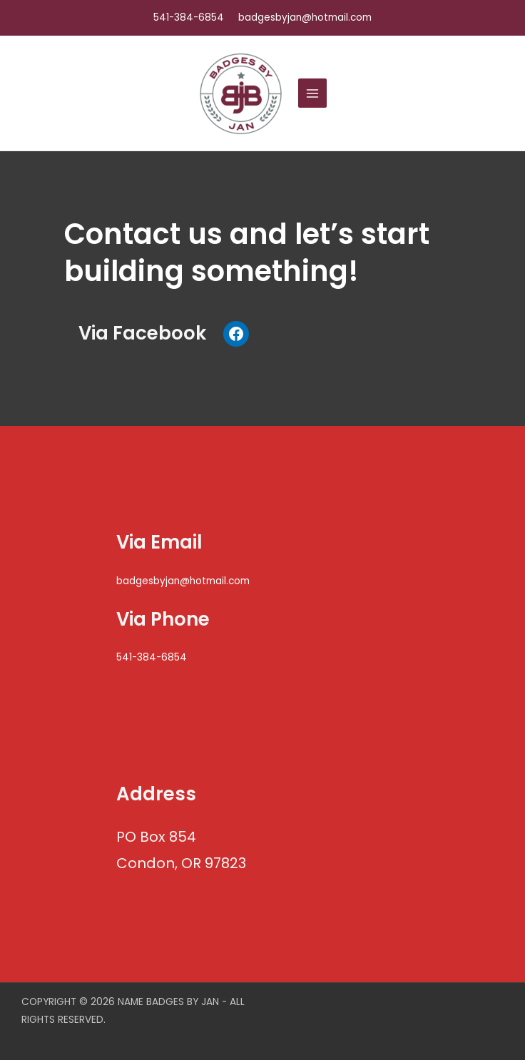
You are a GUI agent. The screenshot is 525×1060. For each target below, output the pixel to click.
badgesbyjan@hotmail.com (183, 581)
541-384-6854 (188, 17)
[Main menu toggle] (312, 93)
